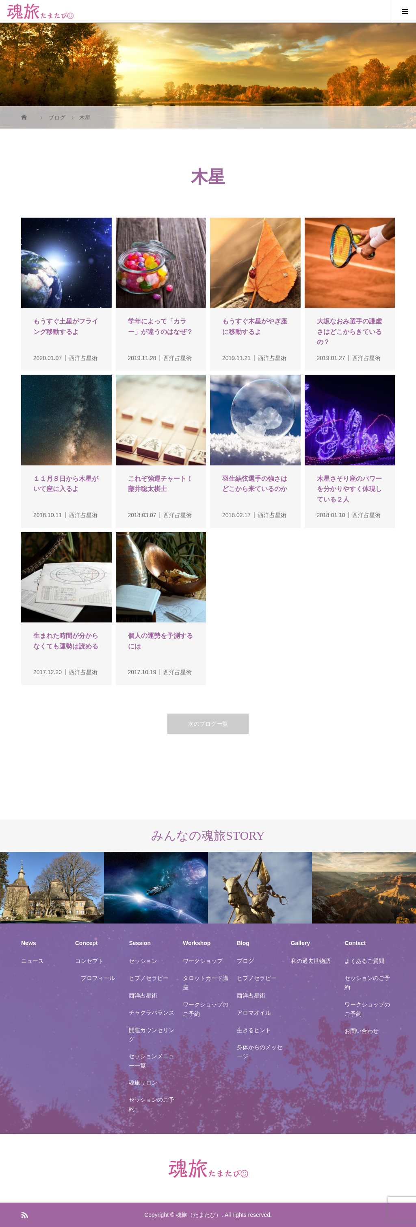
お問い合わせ (361, 1031)
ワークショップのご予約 (205, 1009)
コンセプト (89, 961)
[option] (52, 888)
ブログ (245, 961)
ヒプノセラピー (149, 978)
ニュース (32, 961)
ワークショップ (203, 961)
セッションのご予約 (151, 1104)
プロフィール (98, 978)
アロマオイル (254, 1012)
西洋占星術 (143, 995)
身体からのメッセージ (259, 1051)
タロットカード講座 (205, 982)
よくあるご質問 (364, 961)
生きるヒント (254, 1030)
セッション (143, 961)
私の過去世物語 (311, 961)
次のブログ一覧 (208, 723)
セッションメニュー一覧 (151, 1060)
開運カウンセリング (151, 1034)
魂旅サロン (143, 1082)
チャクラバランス (151, 1012)
